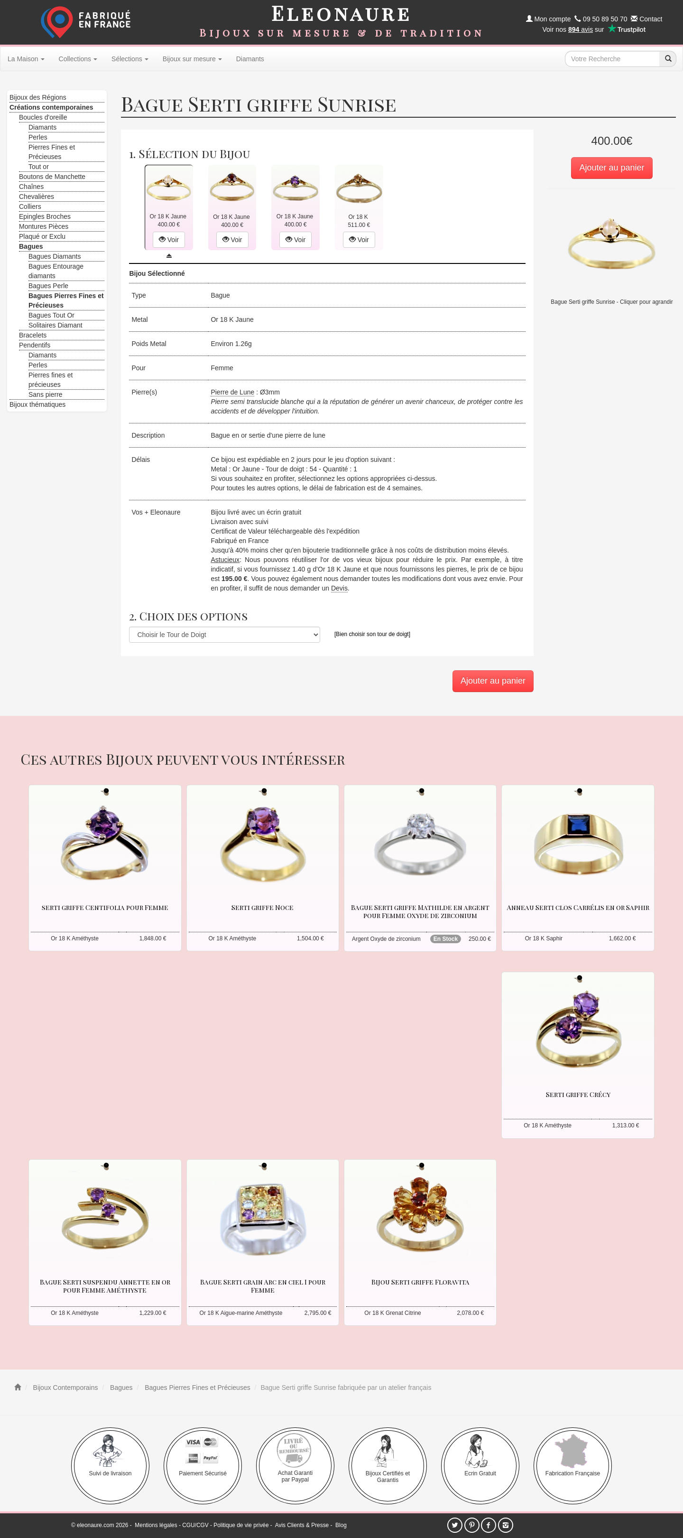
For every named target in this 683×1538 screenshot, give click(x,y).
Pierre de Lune (232, 392)
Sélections (129, 59)
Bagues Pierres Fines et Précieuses (196, 1387)
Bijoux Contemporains (64, 1387)
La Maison (26, 59)
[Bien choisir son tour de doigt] (372, 634)
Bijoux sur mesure (192, 59)
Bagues (120, 1387)
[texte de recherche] (612, 59)
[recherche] (667, 59)
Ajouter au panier (611, 167)
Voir (169, 240)
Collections (78, 59)
